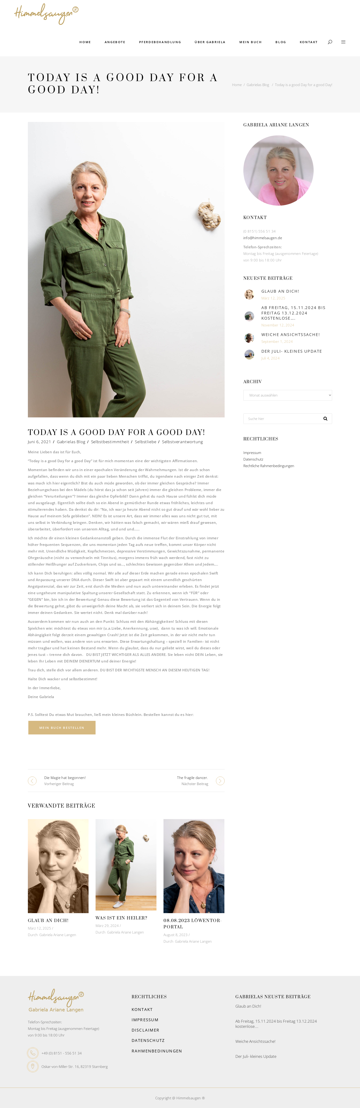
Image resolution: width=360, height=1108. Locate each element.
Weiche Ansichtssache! (290, 334)
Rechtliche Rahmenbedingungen (268, 465)
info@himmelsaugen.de (262, 237)
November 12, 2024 (277, 325)
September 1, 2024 (277, 341)
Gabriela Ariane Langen (57, 934)
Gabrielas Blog (258, 84)
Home (237, 84)
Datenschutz (253, 459)
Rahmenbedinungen (157, 1051)
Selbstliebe (145, 441)
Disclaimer (146, 1030)
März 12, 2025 (39, 928)
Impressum (252, 452)
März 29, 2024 (107, 925)
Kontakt (142, 1009)
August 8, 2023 (175, 934)
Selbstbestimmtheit (110, 441)
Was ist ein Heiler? (121, 918)
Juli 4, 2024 (270, 358)
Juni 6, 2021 (39, 441)
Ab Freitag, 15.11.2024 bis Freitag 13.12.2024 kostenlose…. (293, 313)
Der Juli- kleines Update (291, 351)
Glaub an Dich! (48, 920)
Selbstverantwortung (182, 441)
